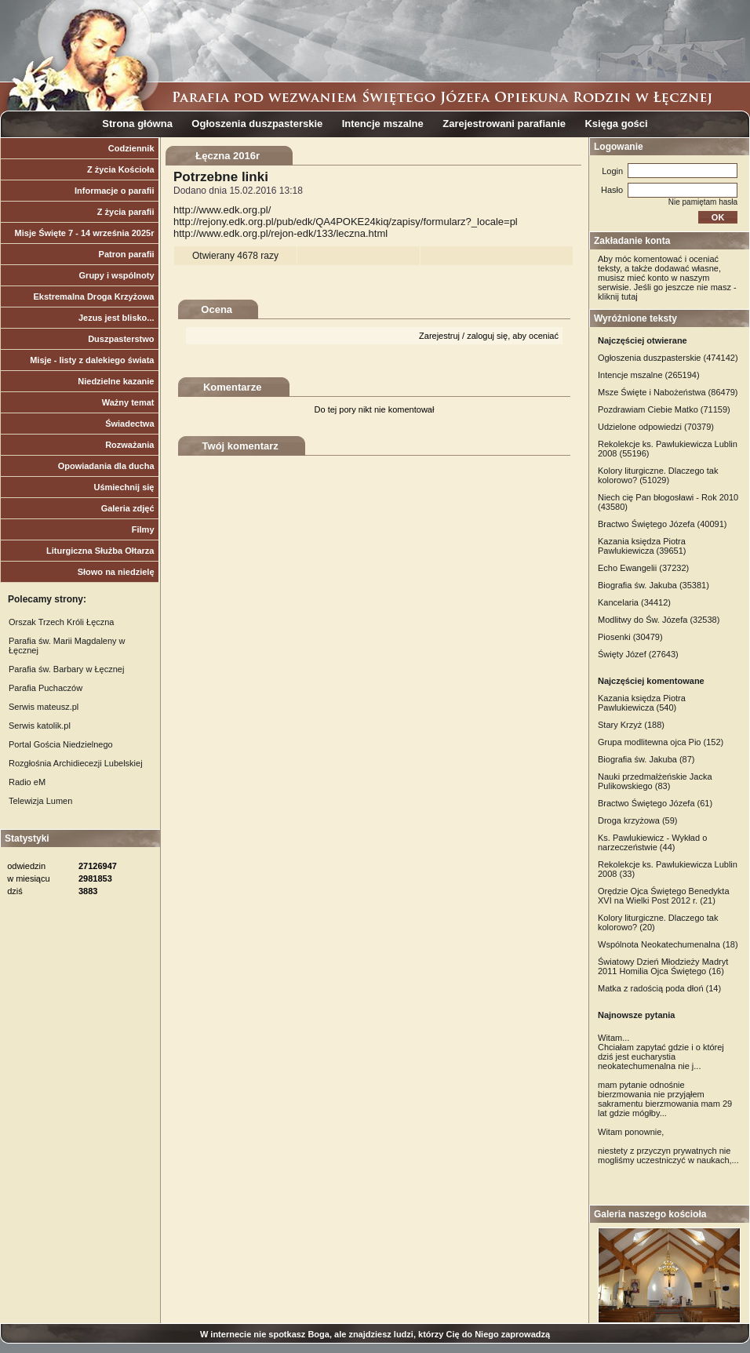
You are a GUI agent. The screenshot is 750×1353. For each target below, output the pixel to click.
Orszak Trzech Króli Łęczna (62, 622)
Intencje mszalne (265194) (649, 375)
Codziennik (131, 148)
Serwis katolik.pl (40, 725)
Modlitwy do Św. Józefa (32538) (658, 619)
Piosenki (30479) (630, 637)
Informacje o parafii (114, 190)
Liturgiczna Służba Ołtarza (100, 550)
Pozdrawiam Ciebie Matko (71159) (664, 409)
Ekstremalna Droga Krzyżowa (93, 296)
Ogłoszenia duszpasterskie (256, 123)
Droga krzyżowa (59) (637, 820)
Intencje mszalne (383, 123)
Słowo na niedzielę (116, 571)
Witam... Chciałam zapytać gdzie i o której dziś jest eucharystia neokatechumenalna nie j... (661, 1052)
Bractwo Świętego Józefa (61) (655, 803)
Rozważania (129, 444)
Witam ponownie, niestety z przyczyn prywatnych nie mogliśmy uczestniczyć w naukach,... (668, 1146)
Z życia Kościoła (121, 169)
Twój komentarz (240, 446)
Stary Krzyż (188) (631, 724)
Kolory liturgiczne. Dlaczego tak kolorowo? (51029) (658, 475)
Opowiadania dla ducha (106, 466)
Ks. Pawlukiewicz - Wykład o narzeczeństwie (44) (652, 842)
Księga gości (615, 123)
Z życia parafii (126, 211)
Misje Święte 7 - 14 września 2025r (85, 233)
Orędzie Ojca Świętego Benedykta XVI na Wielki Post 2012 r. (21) (664, 895)
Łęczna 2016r (227, 156)
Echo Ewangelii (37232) (643, 568)
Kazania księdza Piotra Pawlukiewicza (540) (642, 702)
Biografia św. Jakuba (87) (646, 759)
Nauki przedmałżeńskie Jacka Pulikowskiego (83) (655, 781)
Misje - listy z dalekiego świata (92, 360)
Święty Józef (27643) (638, 654)
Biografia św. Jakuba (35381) (653, 585)
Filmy (143, 529)
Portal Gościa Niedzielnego (61, 744)
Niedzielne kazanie (116, 381)
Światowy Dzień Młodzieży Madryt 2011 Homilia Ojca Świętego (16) (663, 966)
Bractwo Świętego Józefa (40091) (662, 524)
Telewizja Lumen (40, 801)
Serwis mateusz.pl (43, 706)
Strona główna (137, 123)
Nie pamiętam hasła (702, 202)
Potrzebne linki (220, 176)
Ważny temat (128, 402)
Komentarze (232, 387)
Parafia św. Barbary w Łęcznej (66, 669)
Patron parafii (127, 254)
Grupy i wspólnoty (117, 275)
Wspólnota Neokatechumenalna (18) (668, 944)
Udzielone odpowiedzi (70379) (656, 426)
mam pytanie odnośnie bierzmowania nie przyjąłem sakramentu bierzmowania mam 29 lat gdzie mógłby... (665, 1099)
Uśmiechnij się (123, 487)
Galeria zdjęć (128, 508)
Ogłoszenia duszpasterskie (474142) (668, 357)
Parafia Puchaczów (45, 688)
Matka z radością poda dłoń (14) (659, 988)
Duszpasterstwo (121, 339)
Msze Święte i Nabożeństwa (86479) (668, 392)
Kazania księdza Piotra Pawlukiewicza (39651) (642, 545)
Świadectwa (129, 423)
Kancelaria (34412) (634, 602)
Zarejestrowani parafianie (504, 123)
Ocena (216, 309)
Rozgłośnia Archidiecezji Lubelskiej (76, 763)
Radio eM (27, 782)
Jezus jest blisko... (116, 317)
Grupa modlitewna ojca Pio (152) (660, 742)
